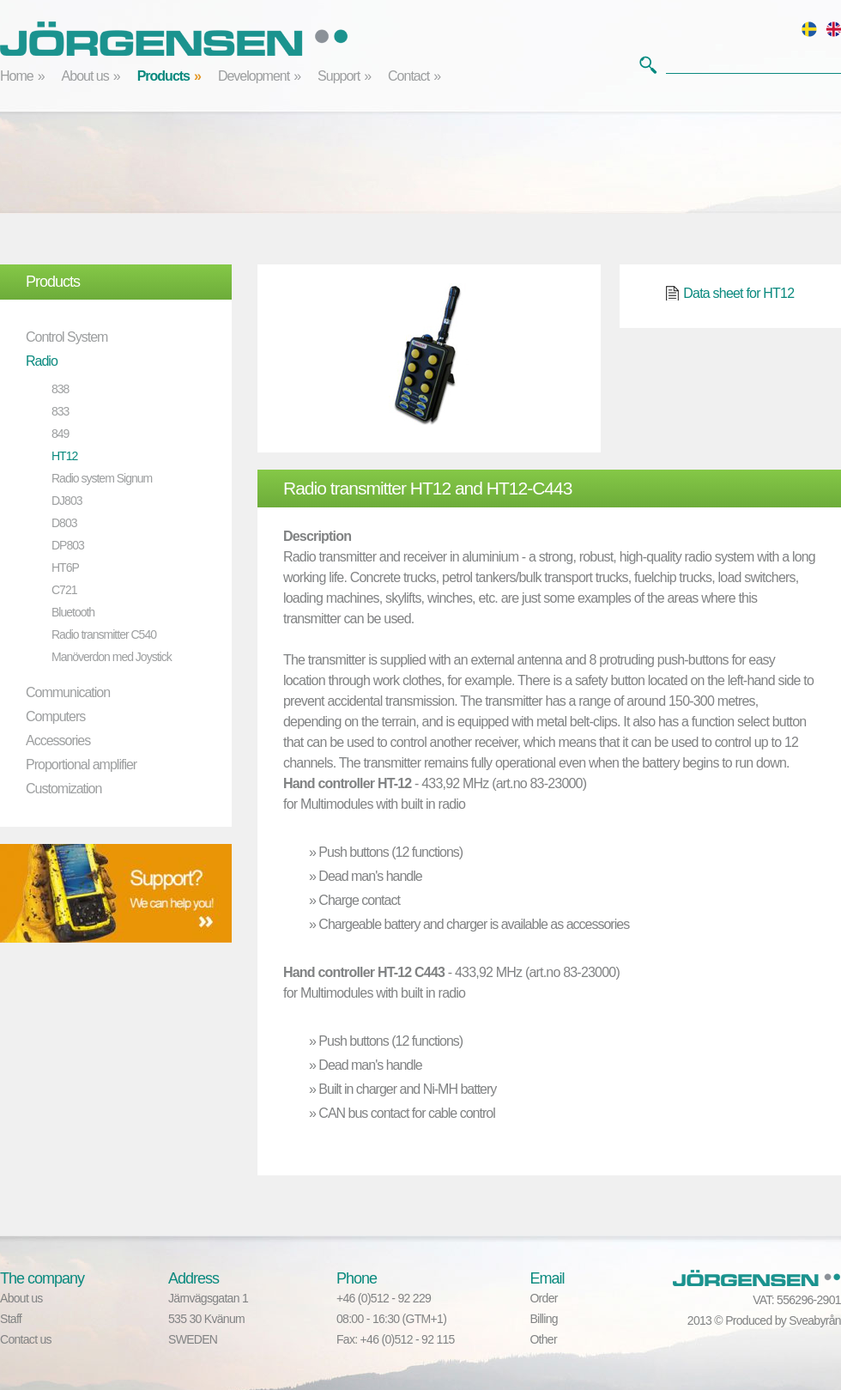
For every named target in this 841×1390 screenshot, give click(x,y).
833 (60, 411)
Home (16, 76)
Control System (66, 337)
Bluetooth (72, 612)
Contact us (25, 1339)
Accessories (58, 740)
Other (543, 1339)
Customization (63, 788)
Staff (10, 1319)
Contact (408, 76)
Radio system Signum (101, 478)
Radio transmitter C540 (103, 634)
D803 (63, 523)
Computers (55, 716)
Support (339, 76)
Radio (41, 361)
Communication (68, 692)
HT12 (64, 456)
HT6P (65, 567)
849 (60, 433)
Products (163, 76)
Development (253, 76)
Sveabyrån (815, 1320)
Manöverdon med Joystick (111, 657)
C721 (63, 590)
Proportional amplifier (81, 764)
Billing (543, 1319)
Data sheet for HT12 (738, 293)
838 (60, 389)
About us (85, 76)
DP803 (67, 545)
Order (543, 1298)
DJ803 (66, 500)
